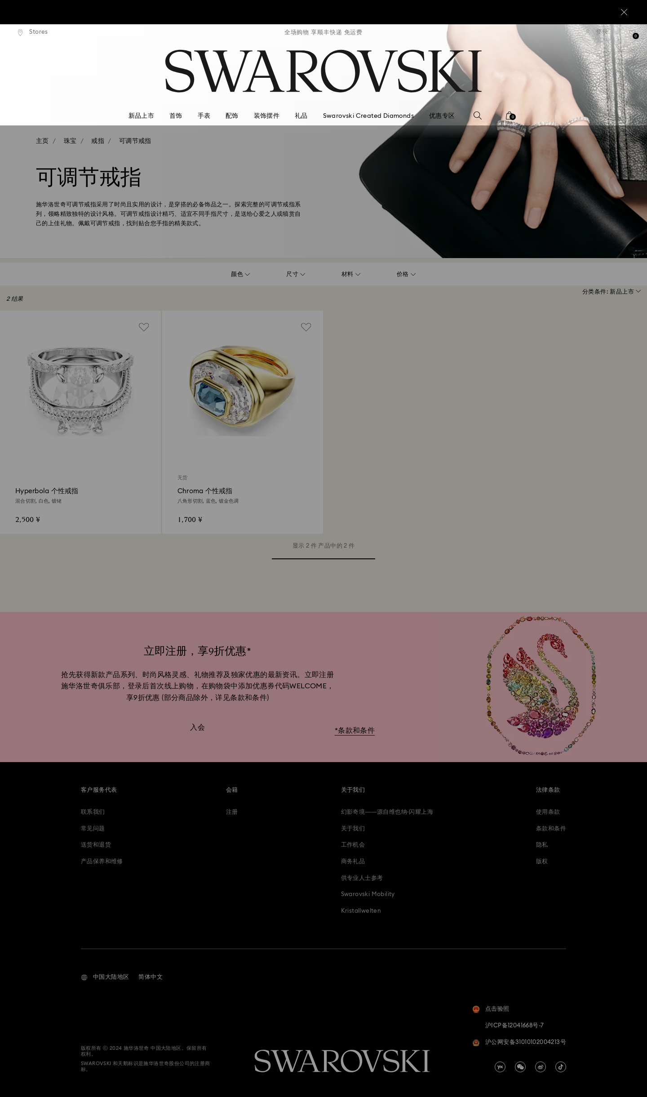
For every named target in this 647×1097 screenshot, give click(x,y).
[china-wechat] (520, 1066)
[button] (105, 977)
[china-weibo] (540, 1066)
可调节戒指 (135, 141)
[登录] (596, 32)
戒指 (97, 141)
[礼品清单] (632, 35)
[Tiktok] (560, 1066)
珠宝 (70, 141)
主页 (42, 141)
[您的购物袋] (509, 118)
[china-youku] (500, 1066)
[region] (323, 32)
